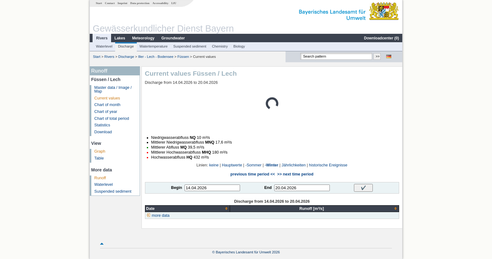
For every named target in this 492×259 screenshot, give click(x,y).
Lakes (120, 38)
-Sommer (253, 165)
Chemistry (219, 46)
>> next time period (295, 174)
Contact (110, 3)
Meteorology (143, 38)
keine (214, 165)
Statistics (102, 125)
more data (161, 215)
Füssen (183, 56)
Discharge (126, 46)
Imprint (122, 3)
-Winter (271, 165)
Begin (176, 187)
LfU (173, 3)
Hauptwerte (232, 165)
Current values (107, 98)
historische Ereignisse (328, 165)
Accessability (160, 3)
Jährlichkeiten (293, 165)
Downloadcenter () (381, 38)
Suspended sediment (189, 46)
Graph (99, 151)
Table (99, 158)
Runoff (100, 178)
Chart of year (105, 111)
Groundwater (173, 38)
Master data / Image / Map (113, 89)
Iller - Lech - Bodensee (156, 56)
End (268, 187)
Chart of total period (111, 118)
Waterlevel (104, 46)
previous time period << (252, 174)
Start (99, 3)
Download (103, 132)
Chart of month (107, 105)
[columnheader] (187, 208)
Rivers (102, 38)
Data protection (139, 3)
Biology (239, 46)
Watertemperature (154, 46)
